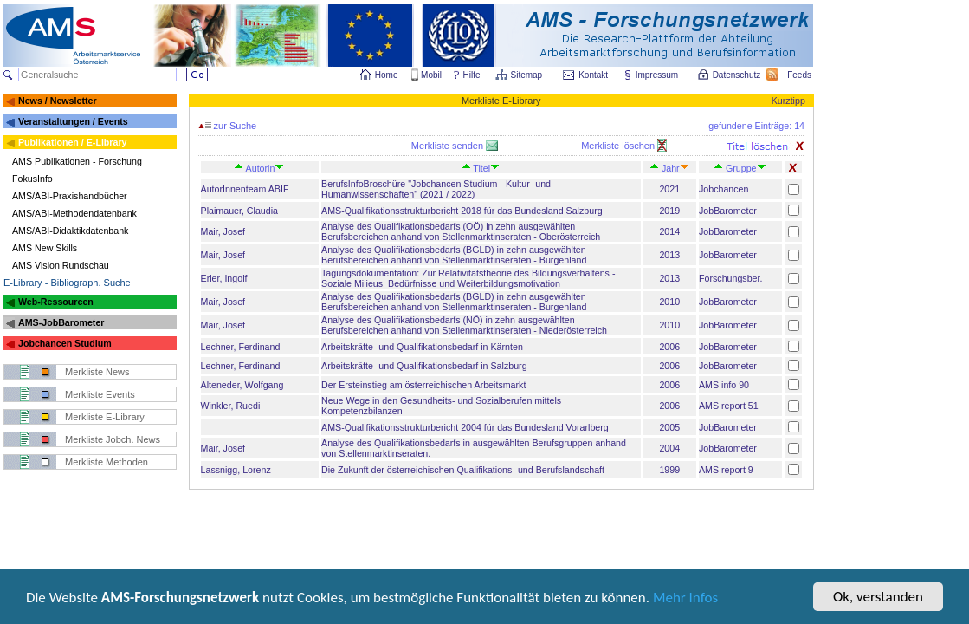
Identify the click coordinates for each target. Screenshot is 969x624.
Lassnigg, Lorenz (236, 470)
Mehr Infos (685, 598)
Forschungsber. (730, 278)
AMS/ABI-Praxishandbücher (69, 196)
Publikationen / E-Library (72, 142)
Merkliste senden (448, 145)
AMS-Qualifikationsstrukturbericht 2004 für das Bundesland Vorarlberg (465, 427)
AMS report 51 (729, 405)
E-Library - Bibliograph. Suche (67, 282)
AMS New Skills (44, 248)
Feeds (800, 75)
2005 (669, 427)
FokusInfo (32, 178)
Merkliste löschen (619, 145)
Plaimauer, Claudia (239, 210)
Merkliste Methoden (106, 462)
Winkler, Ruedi (231, 405)
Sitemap (528, 75)
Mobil (431, 75)
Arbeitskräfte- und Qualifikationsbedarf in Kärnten (422, 346)
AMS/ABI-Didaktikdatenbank (70, 230)
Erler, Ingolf (224, 278)
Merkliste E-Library (105, 417)
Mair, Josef (223, 231)
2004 (669, 448)
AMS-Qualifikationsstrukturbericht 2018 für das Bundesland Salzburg (462, 210)
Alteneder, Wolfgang (242, 385)
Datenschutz (738, 75)
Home (386, 75)
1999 (669, 470)
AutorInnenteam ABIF (245, 189)
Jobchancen (723, 189)
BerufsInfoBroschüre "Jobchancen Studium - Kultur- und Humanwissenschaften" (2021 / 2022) (436, 189)
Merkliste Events (100, 394)
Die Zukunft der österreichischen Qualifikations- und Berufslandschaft (462, 470)
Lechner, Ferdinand (241, 346)
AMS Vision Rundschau (60, 265)
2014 (669, 231)
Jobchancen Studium (65, 343)
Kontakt (593, 75)
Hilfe (472, 75)
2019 (669, 210)
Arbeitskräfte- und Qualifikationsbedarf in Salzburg (424, 366)
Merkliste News (97, 372)
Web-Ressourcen (56, 301)
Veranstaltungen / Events (73, 121)
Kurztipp (788, 100)
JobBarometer (728, 210)
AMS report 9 (726, 470)
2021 (669, 189)
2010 (669, 301)
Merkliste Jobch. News (112, 439)
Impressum (658, 75)
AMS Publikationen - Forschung (77, 161)
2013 (669, 255)
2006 (669, 346)
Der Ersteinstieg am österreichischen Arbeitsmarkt (423, 385)
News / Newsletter (57, 100)
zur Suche (227, 125)
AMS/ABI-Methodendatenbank (74, 213)
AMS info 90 (724, 385)
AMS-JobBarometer (61, 322)
